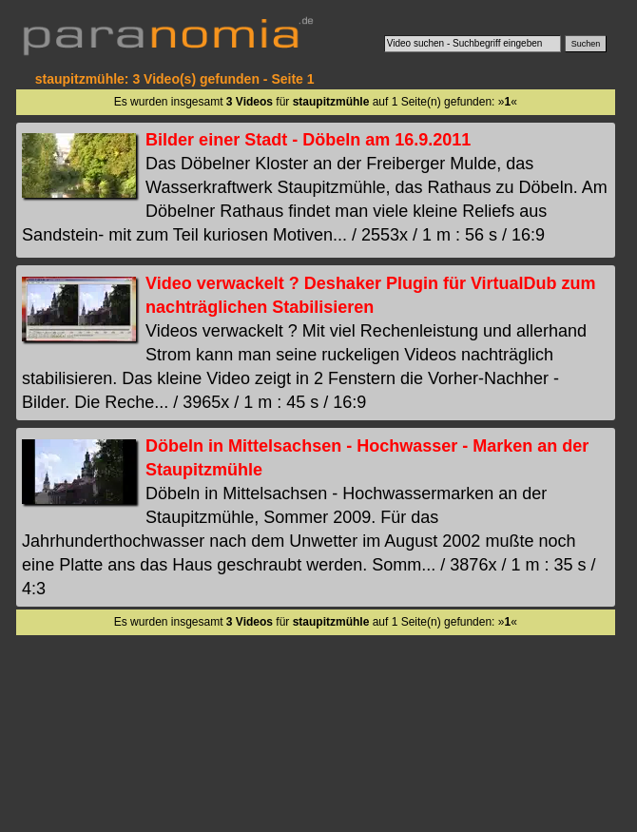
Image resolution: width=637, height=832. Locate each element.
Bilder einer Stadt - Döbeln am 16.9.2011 (308, 139)
